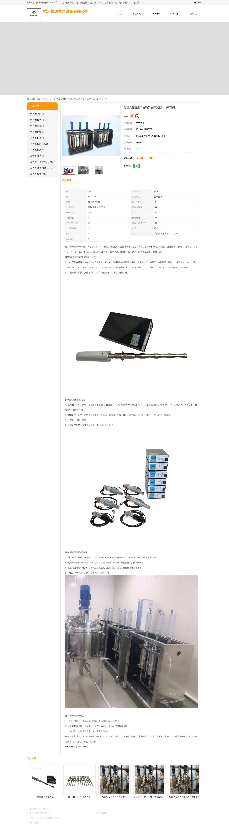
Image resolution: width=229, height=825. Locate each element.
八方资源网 (46, 822)
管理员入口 (65, 822)
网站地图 (75, 822)
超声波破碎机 (37, 156)
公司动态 (174, 14)
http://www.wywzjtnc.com (75, 747)
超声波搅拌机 (37, 120)
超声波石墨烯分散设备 (41, 162)
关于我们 (193, 14)
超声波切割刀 (37, 132)
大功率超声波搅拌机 (44, 797)
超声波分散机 (37, 114)
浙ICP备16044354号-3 (59, 813)
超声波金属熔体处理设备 (43, 168)
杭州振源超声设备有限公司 (82, 813)
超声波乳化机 (37, 126)
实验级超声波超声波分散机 (114, 797)
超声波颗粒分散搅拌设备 (79, 797)
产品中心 (137, 14)
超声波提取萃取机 (39, 144)
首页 (119, 14)
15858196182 (143, 158)
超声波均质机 (60, 99)
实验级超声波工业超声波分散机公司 (149, 797)
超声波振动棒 (37, 150)
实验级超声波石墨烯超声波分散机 (184, 797)
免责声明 (55, 822)
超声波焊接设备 (38, 174)
